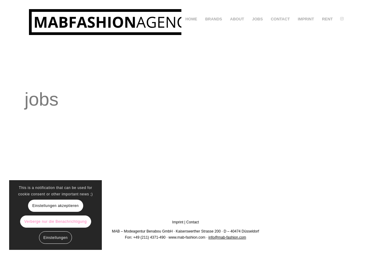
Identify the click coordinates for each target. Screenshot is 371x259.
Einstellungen (55, 238)
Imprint (178, 222)
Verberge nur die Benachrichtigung (55, 221)
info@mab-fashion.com (227, 237)
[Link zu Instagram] (342, 18)
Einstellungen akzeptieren (55, 206)
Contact (192, 222)
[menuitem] (191, 19)
